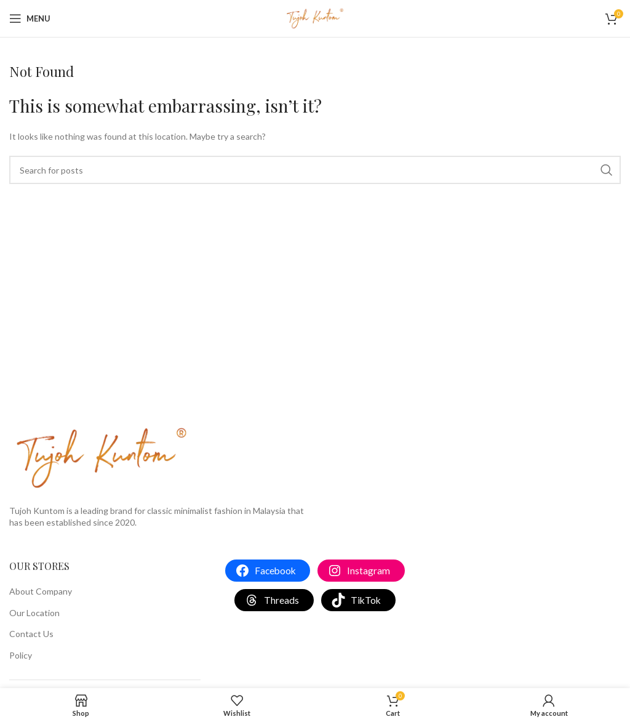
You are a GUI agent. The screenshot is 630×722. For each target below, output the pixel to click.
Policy (20, 655)
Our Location (34, 613)
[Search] (315, 170)
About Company (40, 591)
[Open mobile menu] (30, 18)
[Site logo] (315, 17)
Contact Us (31, 633)
